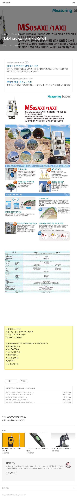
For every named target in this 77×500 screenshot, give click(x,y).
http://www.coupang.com (15, 62)
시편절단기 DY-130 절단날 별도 (15, 397)
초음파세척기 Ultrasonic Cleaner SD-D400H (19, 402)
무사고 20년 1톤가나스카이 (19, 82)
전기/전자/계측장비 (19, 388)
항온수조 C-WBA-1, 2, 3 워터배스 (16, 399)
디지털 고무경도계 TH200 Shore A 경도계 (18, 395)
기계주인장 (6, 3)
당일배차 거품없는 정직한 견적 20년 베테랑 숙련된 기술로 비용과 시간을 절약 (38, 85)
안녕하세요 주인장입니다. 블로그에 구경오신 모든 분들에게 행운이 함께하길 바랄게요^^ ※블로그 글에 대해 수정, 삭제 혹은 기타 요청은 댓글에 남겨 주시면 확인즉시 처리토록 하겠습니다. (35, 467)
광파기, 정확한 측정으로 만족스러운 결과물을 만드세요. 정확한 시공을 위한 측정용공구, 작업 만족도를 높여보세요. (37, 70)
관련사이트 (5, 488)
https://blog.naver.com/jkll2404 (17, 79)
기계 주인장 (9, 388)
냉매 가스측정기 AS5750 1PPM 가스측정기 (19, 392)
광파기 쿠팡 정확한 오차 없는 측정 (22, 66)
